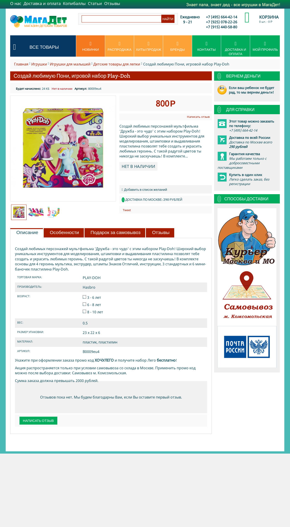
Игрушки (39, 64)
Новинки (90, 46)
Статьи (95, 3)
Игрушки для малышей (70, 64)
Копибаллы (74, 3)
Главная (21, 64)
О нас (15, 3)
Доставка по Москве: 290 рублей (153, 200)
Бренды (177, 46)
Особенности (64, 232)
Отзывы (112, 3)
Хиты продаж (148, 46)
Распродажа (119, 46)
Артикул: (81, 89)
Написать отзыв (198, 117)
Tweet (127, 210)
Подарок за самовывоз (116, 232)
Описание (27, 232)
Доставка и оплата (42, 3)
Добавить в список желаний (144, 189)
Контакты (206, 46)
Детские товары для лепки (116, 64)
